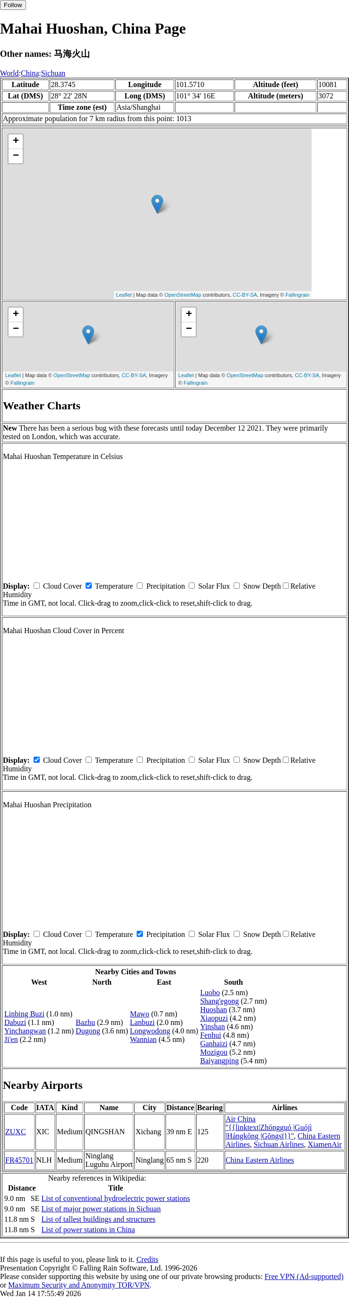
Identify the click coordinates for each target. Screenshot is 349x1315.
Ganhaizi (213, 1044)
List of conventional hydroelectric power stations (116, 1198)
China (30, 73)
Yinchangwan (25, 1031)
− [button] (16, 156)
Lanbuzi (142, 1022)
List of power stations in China (88, 1230)
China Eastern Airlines (260, 1160)
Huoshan (213, 1010)
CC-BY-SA (245, 295)
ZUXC (15, 1132)
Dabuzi (15, 1022)
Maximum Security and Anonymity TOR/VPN (78, 1285)
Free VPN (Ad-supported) (303, 1276)
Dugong (88, 1031)
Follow (13, 5)
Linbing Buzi (24, 1014)
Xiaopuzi (214, 1018)
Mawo (139, 1014)
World (9, 73)
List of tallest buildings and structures (99, 1219)
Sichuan (53, 73)
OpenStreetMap (183, 295)
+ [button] (16, 141)
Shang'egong (219, 1001)
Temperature (114, 586)
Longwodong (150, 1031)
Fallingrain (298, 295)
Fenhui (210, 1035)
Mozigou (213, 1052)
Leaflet (124, 295)
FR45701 (19, 1160)
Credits (147, 1259)
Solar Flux (214, 586)
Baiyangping (219, 1061)
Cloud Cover (62, 586)
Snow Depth (262, 586)
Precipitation (165, 586)
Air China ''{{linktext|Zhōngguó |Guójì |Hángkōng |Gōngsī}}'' (269, 1127)
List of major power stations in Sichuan (101, 1209)
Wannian (143, 1039)
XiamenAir (325, 1144)
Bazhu (85, 1022)
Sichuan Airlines (278, 1144)
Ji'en (11, 1039)
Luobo (210, 992)
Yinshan (212, 1027)
